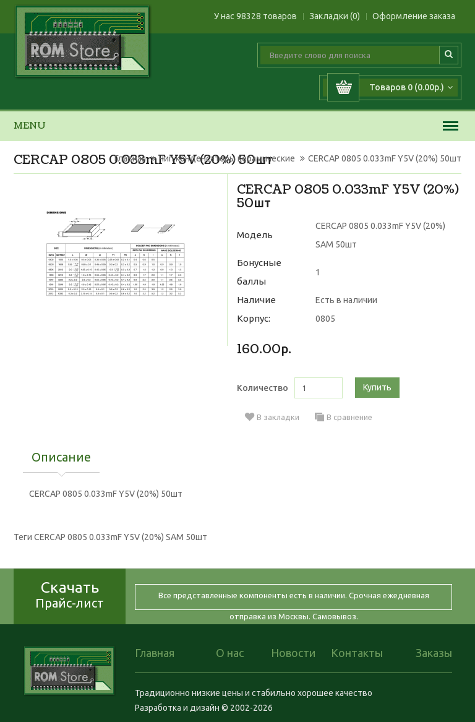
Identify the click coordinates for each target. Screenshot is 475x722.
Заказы (434, 653)
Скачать (69, 594)
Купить (377, 387)
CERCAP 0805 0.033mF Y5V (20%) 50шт (384, 158)
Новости (293, 653)
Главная (130, 158)
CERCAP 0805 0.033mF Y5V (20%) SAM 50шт (120, 537)
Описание (61, 457)
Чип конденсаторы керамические (227, 158)
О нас (230, 653)
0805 (325, 319)
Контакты (357, 653)
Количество (262, 388)
